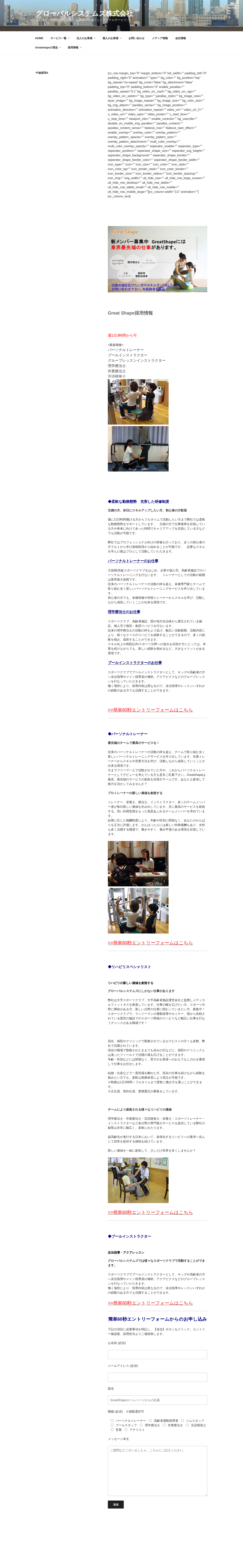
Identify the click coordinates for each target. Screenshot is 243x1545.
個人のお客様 (112, 38)
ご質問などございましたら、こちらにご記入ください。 (157, 1471)
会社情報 (180, 38)
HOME (39, 38)
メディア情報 (160, 38)
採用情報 (75, 47)
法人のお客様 (86, 38)
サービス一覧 (60, 38)
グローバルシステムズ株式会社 (84, 13)
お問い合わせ (136, 38)
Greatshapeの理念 (48, 47)
